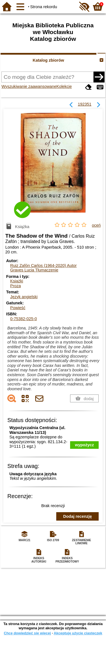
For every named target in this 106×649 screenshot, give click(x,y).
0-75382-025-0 (23, 318)
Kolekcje (64, 86)
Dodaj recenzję (77, 516)
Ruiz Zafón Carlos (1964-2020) (43, 265)
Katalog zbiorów (48, 60)
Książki (16, 281)
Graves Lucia (34, 270)
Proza (15, 286)
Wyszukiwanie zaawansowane (28, 86)
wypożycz (84, 445)
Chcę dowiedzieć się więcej (27, 633)
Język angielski (24, 297)
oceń (96, 225)
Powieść (17, 307)
